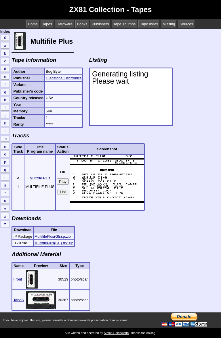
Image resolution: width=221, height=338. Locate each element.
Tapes (47, 24)
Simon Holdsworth (116, 333)
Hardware (64, 24)
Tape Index (149, 24)
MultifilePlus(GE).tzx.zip (54, 243)
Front (17, 279)
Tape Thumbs (124, 24)
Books (82, 24)
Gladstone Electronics (63, 78)
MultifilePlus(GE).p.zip (53, 236)
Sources (186, 24)
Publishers (100, 24)
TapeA (18, 300)
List (63, 192)
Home (33, 24)
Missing (169, 24)
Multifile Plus (40, 178)
